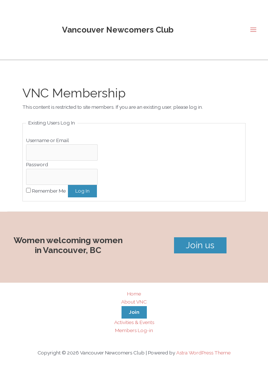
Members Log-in (134, 330)
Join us (200, 245)
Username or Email (47, 140)
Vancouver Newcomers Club (118, 29)
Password (37, 164)
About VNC (134, 302)
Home (134, 294)
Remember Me (49, 191)
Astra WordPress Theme (203, 353)
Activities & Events (134, 322)
